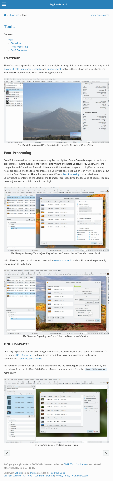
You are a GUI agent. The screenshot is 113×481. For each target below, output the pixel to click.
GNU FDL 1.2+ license (75, 464)
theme (33, 473)
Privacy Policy (62, 476)
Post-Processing (19, 47)
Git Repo (27, 476)
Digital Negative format (30, 358)
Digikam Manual (58, 4)
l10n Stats (39, 476)
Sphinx (18, 473)
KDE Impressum (80, 476)
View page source (100, 15)
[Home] (5, 15)
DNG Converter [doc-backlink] (16, 344)
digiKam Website (12, 476)
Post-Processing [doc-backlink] (17, 152)
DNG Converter (19, 50)
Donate (50, 476)
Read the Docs (57, 473)
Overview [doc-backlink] (12, 58)
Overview (16, 43)
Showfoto (14, 15)
